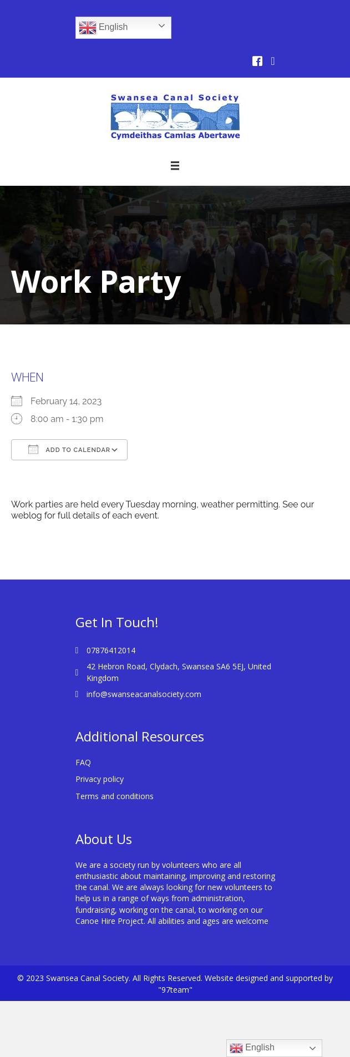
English (103, 28)
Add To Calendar (69, 449)
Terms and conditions (114, 796)
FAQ (83, 762)
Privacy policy (99, 779)
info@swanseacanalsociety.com (144, 694)
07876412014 (111, 650)
